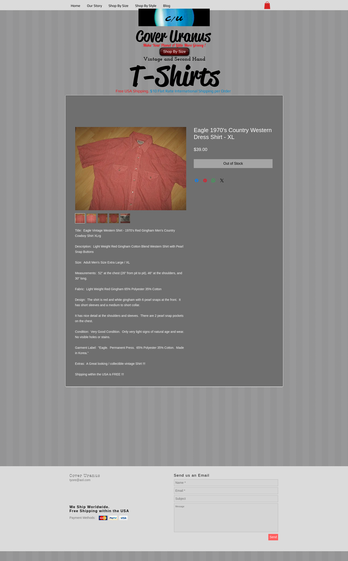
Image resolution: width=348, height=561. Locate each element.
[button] (267, 5)
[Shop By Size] (174, 52)
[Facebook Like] (97, 498)
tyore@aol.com (79, 480)
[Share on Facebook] (196, 180)
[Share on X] (222, 180)
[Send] (273, 537)
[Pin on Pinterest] (205, 180)
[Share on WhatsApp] (213, 180)
